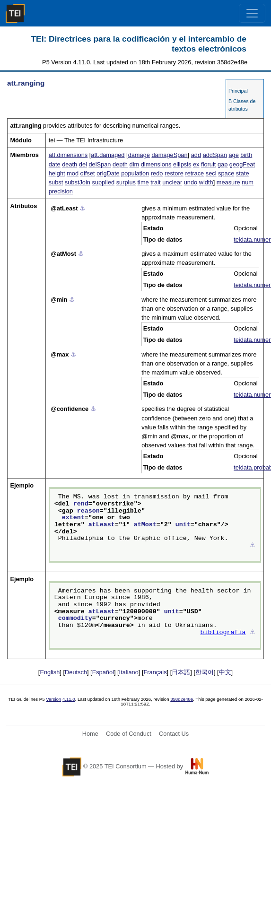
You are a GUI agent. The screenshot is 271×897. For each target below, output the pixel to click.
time (143, 182)
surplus (126, 182)
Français (155, 672)
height (57, 173)
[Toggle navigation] (252, 13)
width (206, 182)
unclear (172, 182)
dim (135, 164)
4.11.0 (68, 699)
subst (56, 182)
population (135, 173)
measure (228, 182)
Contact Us (174, 733)
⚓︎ (82, 208)
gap (222, 164)
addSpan (215, 154)
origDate (107, 173)
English (50, 672)
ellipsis (182, 164)
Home (90, 733)
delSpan (99, 164)
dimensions (156, 164)
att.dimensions (68, 154)
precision (61, 191)
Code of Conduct (128, 733)
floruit (208, 164)
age (233, 154)
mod (73, 173)
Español (103, 672)
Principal (238, 91)
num (248, 182)
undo (190, 182)
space (226, 173)
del (83, 164)
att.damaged (107, 154)
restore (174, 173)
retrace (194, 173)
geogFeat (242, 164)
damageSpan (169, 154)
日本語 (181, 672)
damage (139, 154)
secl (211, 173)
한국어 (204, 672)
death (69, 164)
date (55, 164)
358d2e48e (181, 699)
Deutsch (76, 672)
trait (155, 182)
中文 (225, 672)
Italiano (129, 672)
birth (246, 154)
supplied (103, 182)
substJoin (77, 182)
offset (87, 173)
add (196, 154)
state (242, 173)
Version (53, 699)
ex (196, 164)
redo (157, 173)
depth (120, 164)
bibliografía (223, 632)
